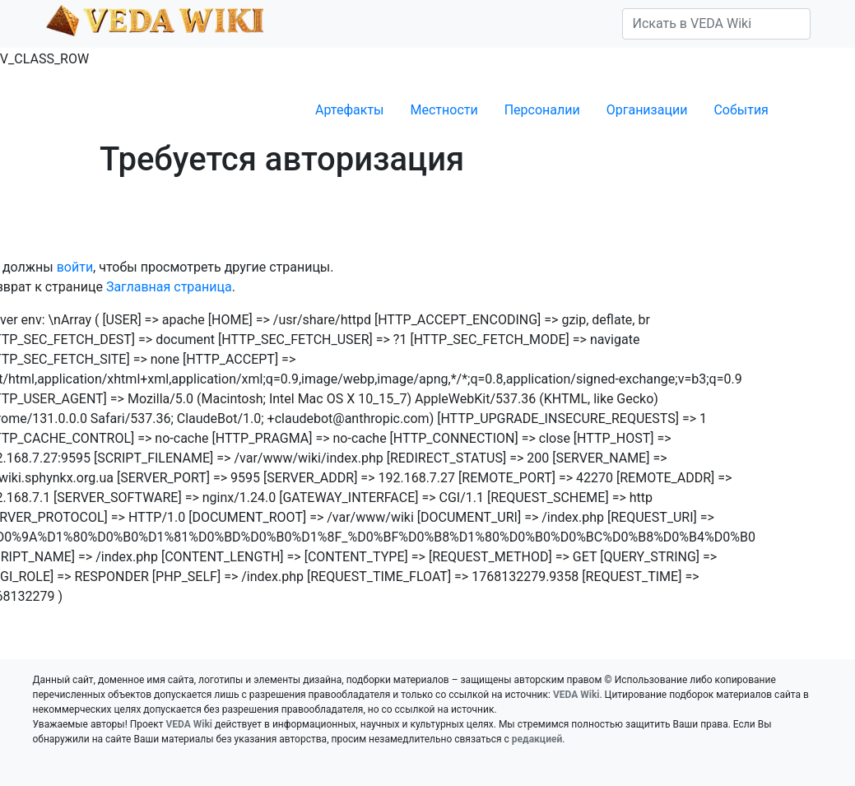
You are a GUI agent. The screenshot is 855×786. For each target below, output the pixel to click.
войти (75, 267)
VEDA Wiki (576, 694)
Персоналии (542, 110)
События (741, 110)
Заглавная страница (169, 287)
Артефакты (349, 110)
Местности (444, 110)
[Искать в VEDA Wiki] (716, 24)
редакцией (537, 739)
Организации (647, 110)
